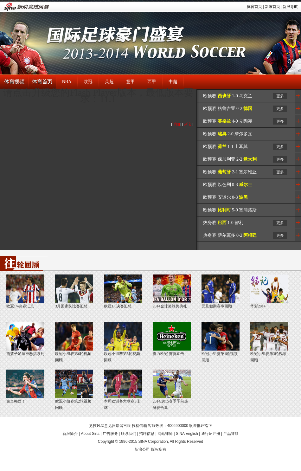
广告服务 (110, 433)
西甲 (151, 81)
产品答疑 (231, 433)
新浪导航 (290, 6)
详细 (176, 124)
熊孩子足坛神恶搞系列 (25, 354)
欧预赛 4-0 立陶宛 (227, 121)
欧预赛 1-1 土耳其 (225, 146)
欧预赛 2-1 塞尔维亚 (230, 172)
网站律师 (165, 433)
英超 (109, 81)
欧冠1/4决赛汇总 (20, 306)
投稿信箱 (139, 425)
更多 (280, 96)
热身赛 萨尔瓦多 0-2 (230, 235)
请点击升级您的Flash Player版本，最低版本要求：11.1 (98, 95)
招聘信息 (146, 433)
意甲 (130, 81)
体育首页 (254, 6)
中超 (173, 81)
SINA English (187, 433)
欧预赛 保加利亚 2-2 (230, 159)
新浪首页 (272, 6)
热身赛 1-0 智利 (223, 222)
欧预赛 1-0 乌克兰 (227, 96)
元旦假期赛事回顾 (217, 306)
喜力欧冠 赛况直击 (168, 354)
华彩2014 (258, 306)
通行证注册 (210, 433)
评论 (187, 124)
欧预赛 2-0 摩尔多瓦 (227, 134)
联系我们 (128, 433)
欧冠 (88, 81)
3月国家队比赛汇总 (71, 306)
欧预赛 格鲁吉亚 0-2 (227, 108)
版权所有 (158, 449)
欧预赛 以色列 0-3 (227, 184)
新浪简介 (70, 433)
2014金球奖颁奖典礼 (170, 306)
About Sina (90, 433)
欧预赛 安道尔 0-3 (225, 197)
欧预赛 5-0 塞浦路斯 (230, 210)
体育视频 (14, 81)
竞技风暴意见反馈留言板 (110, 425)
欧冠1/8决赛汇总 (117, 306)
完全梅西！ (15, 401)
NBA (67, 81)
